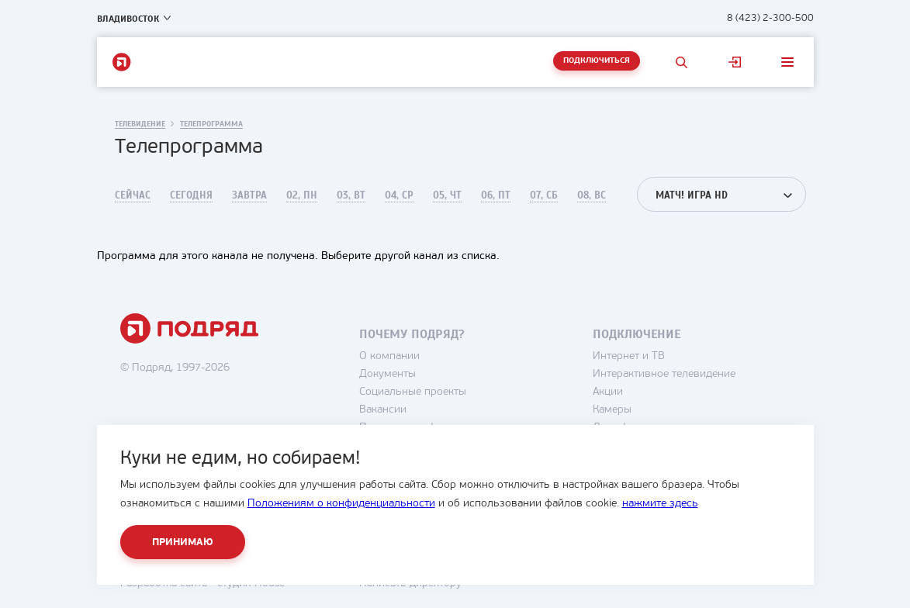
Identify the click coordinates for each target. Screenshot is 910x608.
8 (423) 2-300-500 (770, 18)
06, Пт (495, 195)
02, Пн (301, 195)
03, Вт (351, 195)
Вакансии (383, 410)
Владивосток (128, 18)
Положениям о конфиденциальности (341, 504)
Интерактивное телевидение (664, 374)
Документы (387, 374)
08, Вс (591, 195)
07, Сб (544, 195)
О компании (389, 356)
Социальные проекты (412, 392)
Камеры (612, 410)
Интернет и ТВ (629, 356)
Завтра (249, 195)
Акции (608, 392)
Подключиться (596, 61)
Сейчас (133, 195)
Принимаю (182, 542)
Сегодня (191, 195)
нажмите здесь (660, 504)
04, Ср (399, 195)
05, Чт (447, 195)
